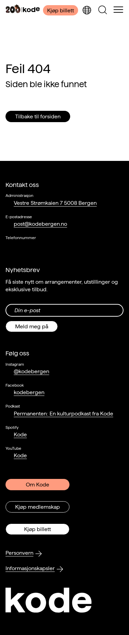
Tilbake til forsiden (38, 116)
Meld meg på (31, 326)
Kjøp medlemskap (37, 507)
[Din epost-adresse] (64, 310)
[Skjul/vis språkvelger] (87, 10)
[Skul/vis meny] (118, 10)
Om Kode (37, 484)
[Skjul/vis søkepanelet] (102, 10)
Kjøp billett (60, 10)
